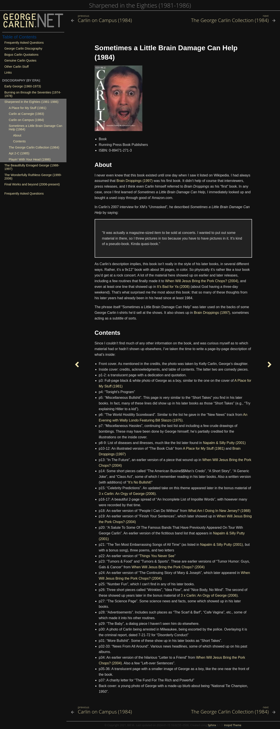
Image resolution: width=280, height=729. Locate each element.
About (17, 135)
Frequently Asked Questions (24, 42)
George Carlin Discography (23, 48)
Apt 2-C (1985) (19, 153)
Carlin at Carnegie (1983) (26, 114)
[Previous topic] (77, 364)
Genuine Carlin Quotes (20, 60)
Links (8, 72)
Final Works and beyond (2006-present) (32, 184)
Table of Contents (19, 37)
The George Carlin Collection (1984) (34, 147)
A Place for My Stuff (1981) (27, 108)
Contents (19, 141)
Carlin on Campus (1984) (26, 120)
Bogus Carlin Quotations (21, 54)
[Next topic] (270, 364)
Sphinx (212, 725)
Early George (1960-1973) (22, 86)
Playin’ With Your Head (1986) (29, 159)
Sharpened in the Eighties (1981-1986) (140, 5)
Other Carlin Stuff (16, 66)
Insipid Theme (232, 725)
